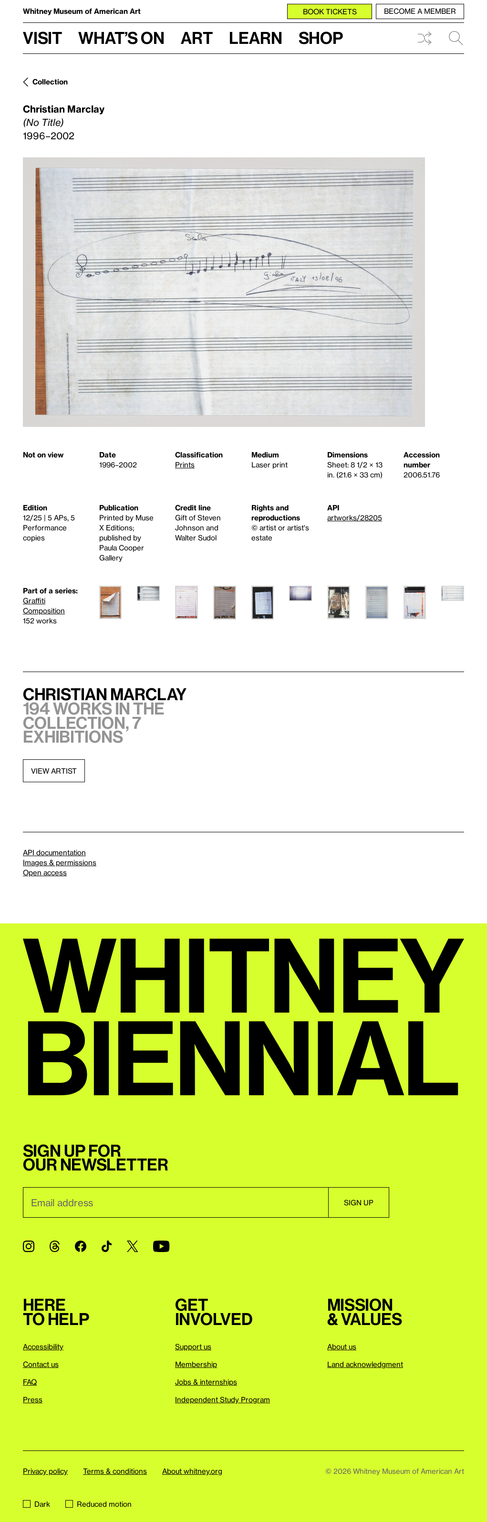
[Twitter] (132, 1246)
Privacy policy (45, 1471)
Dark (36, 1504)
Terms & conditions (115, 1471)
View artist (54, 770)
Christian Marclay (63, 108)
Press (32, 1399)
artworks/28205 (354, 517)
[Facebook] (80, 1246)
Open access (45, 872)
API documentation (54, 852)
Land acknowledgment (365, 1364)
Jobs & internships (206, 1381)
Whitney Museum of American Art (82, 11)
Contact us (41, 1364)
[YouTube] (161, 1246)
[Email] (175, 1202)
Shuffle (424, 38)
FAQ (30, 1381)
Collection (50, 81)
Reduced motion (98, 1504)
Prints (185, 464)
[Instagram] (28, 1246)
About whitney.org (192, 1471)
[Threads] (54, 1246)
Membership (196, 1364)
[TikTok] (106, 1246)
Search (456, 38)
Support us (193, 1346)
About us (341, 1346)
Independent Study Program (222, 1399)
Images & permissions (59, 862)
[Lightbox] (224, 292)
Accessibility (43, 1346)
